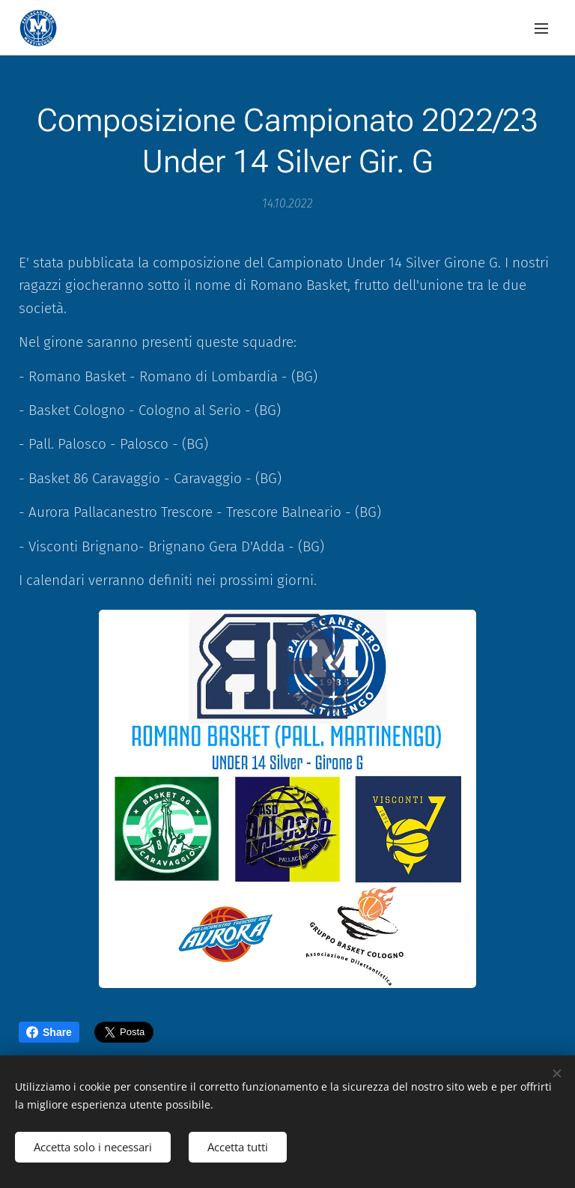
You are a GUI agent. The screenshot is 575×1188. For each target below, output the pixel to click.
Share (49, 1032)
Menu (541, 28)
